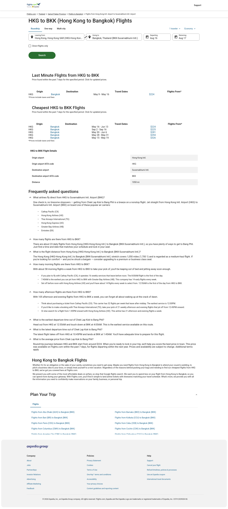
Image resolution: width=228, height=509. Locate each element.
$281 (153, 132)
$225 (153, 129)
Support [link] (150, 461)
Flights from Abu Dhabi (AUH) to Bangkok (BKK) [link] (53, 412)
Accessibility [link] (92, 479)
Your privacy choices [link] (95, 484)
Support (197, 5)
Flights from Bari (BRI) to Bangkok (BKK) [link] (49, 417)
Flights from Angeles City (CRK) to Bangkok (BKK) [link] (53, 434)
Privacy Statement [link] (94, 461)
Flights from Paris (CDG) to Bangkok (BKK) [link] (50, 423)
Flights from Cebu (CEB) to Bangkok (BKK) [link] (134, 423)
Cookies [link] (90, 465)
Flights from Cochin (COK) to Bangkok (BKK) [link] (135, 429)
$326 (153, 137)
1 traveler (175, 28)
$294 (153, 135)
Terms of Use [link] (92, 470)
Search (42, 55)
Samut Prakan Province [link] (57, 14)
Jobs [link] (29, 465)
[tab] (35, 28)
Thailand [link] (42, 14)
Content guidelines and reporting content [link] (102, 489)
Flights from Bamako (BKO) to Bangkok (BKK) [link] (135, 412)
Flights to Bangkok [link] (75, 14)
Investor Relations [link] (34, 475)
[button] (114, 394)
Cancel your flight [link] (154, 465)
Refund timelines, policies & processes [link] (162, 470)
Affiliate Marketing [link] (34, 484)
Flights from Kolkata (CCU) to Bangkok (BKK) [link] (135, 417)
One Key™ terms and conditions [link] (99, 475)
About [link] (29, 461)
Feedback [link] (30, 489)
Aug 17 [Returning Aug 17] (182, 38)
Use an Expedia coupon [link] (156, 475)
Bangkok (55, 94)
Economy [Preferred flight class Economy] (190, 28)
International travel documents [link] (159, 479)
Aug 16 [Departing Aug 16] (153, 38)
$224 (151, 94)
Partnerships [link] (32, 470)
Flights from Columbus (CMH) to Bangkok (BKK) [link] (53, 429)
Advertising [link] (31, 479)
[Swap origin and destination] (86, 37)
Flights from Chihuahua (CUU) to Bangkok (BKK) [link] (136, 434)
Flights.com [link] (31, 14)
